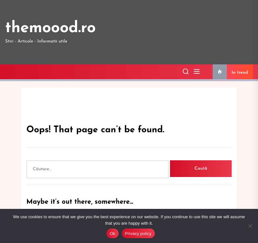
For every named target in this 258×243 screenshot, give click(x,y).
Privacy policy (138, 233)
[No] (250, 226)
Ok (112, 233)
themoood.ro (50, 28)
